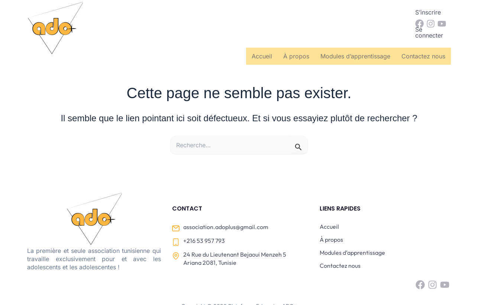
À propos (296, 33)
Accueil (262, 33)
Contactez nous (423, 33)
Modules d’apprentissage (355, 33)
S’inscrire (341, 12)
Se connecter (383, 12)
